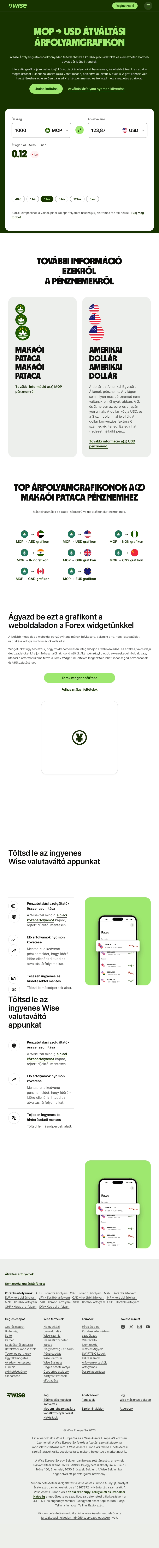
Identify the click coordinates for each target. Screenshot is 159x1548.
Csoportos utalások (56, 1371)
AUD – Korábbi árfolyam (51, 1293)
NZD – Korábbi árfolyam (21, 1302)
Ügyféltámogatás (16, 1358)
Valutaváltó (89, 1340)
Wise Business (52, 1362)
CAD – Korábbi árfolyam (88, 1297)
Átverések (126, 1408)
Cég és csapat (14, 1326)
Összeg (17, 119)
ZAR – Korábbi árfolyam (55, 1302)
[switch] (79, 129)
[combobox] (56, 130)
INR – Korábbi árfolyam (121, 1297)
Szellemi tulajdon (93, 1408)
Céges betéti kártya (56, 1367)
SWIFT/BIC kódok (94, 1353)
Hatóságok (50, 1417)
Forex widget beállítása (79, 678)
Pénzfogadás (52, 1353)
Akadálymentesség (18, 1362)
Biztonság (11, 1331)
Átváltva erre (96, 119)
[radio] (18, 199)
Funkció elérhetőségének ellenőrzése (16, 1371)
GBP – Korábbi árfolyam (85, 1293)
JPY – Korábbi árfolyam (54, 1297)
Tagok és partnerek (18, 1353)
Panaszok (88, 1399)
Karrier (9, 1340)
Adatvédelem (90, 1395)
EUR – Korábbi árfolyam (20, 1297)
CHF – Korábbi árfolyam (20, 1306)
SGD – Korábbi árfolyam (89, 1302)
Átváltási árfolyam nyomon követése (96, 89)
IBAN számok (91, 1358)
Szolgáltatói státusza (19, 1344)
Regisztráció (125, 6)
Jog (46, 1395)
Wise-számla (51, 1335)
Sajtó (8, 1335)
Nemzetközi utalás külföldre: (25, 1283)
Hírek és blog (91, 1326)
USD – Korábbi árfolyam (123, 1302)
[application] (43, 175)
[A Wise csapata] (18, 5)
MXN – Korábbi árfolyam (120, 1293)
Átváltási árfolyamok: (20, 1274)
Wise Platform (52, 1358)
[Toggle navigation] (148, 6)
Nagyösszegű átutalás (58, 1349)
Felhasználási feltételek (79, 689)
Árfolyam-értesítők (94, 1362)
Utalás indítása (46, 89)
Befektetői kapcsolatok (20, 1349)
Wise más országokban (135, 1399)
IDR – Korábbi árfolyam (54, 1306)
